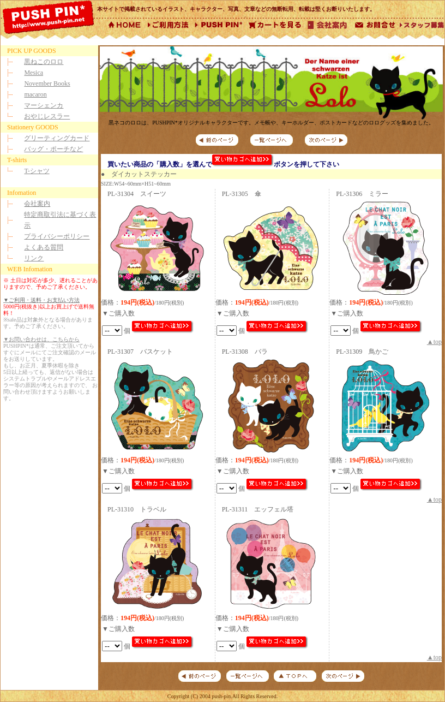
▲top (434, 342)
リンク (34, 258)
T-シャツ (36, 171)
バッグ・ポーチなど (53, 149)
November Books (47, 83)
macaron (35, 94)
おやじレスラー (47, 116)
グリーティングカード (56, 138)
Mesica (33, 72)
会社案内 (37, 203)
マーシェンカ (43, 105)
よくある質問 (43, 247)
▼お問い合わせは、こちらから (41, 339)
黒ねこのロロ (43, 62)
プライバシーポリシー (56, 236)
